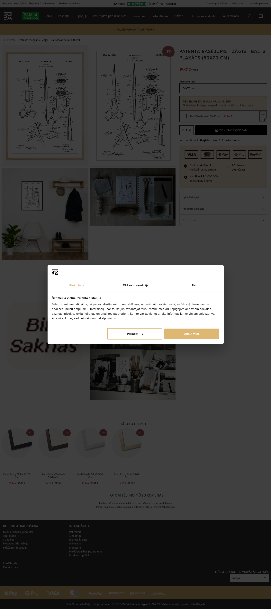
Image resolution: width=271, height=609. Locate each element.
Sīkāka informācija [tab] (135, 285)
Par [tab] (194, 285)
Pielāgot (135, 333)
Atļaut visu (191, 333)
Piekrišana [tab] (76, 285)
